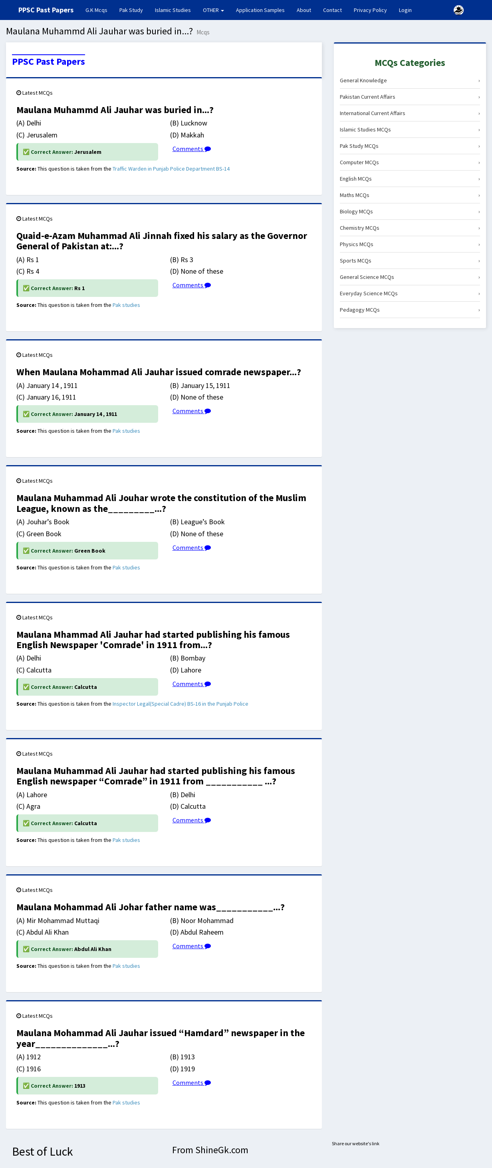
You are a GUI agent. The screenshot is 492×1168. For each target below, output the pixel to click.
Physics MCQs (410, 244)
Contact (332, 10)
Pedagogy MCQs (410, 310)
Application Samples (260, 10)
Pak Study (131, 10)
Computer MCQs (410, 162)
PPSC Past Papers (48, 61)
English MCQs (410, 179)
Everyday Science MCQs (410, 293)
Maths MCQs (410, 195)
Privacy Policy (370, 10)
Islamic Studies (173, 10)
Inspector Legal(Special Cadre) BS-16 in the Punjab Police (180, 703)
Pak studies (126, 304)
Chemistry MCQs (410, 228)
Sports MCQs (410, 261)
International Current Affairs (410, 113)
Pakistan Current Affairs (410, 97)
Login (405, 10)
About (304, 10)
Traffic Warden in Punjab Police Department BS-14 (171, 168)
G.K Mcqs (99, 10)
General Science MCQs (410, 277)
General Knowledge (410, 80)
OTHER (213, 10)
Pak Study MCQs (410, 146)
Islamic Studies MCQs (410, 129)
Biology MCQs (410, 211)
